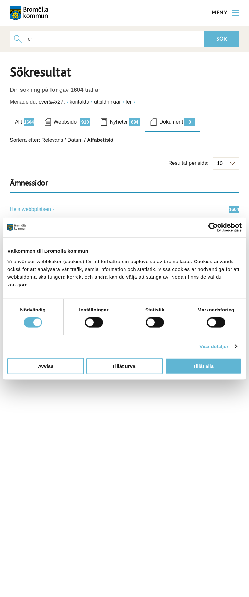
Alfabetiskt (100, 140)
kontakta (79, 101)
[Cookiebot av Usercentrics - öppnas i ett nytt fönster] (213, 227)
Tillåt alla (203, 366)
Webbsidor (71, 122)
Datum (75, 140)
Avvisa (45, 366)
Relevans (52, 140)
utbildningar (107, 101)
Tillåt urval (125, 366)
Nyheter (125, 122)
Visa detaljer (213, 346)
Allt (24, 122)
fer (128, 101)
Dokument (177, 122)
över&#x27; (52, 101)
